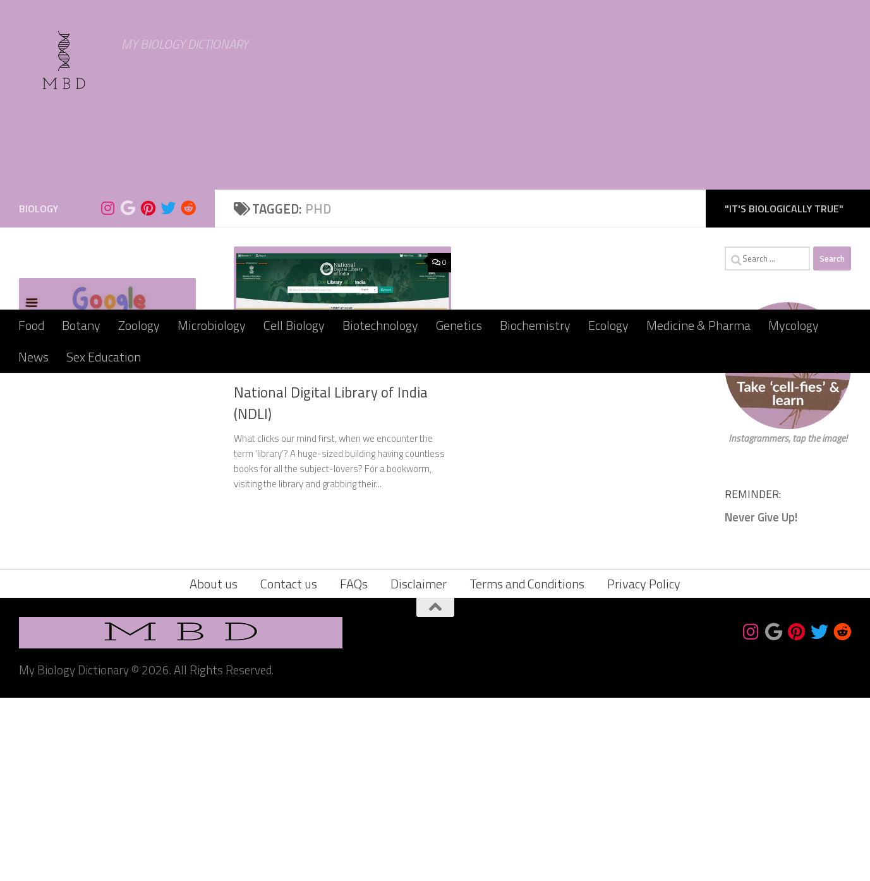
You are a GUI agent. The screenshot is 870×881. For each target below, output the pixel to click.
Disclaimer (418, 767)
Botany (81, 325)
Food (31, 325)
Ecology (608, 325)
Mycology (793, 325)
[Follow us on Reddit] (188, 391)
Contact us (288, 767)
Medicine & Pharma (698, 325)
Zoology (139, 325)
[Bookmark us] (127, 391)
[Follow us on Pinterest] (147, 391)
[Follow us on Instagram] (107, 391)
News (33, 357)
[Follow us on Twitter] (168, 391)
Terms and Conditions (526, 767)
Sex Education (103, 357)
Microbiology (212, 325)
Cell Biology (294, 325)
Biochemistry (535, 325)
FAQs (354, 767)
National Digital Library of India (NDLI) (331, 585)
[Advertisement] (435, 214)
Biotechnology (380, 325)
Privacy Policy (643, 767)
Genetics (459, 325)
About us (214, 767)
